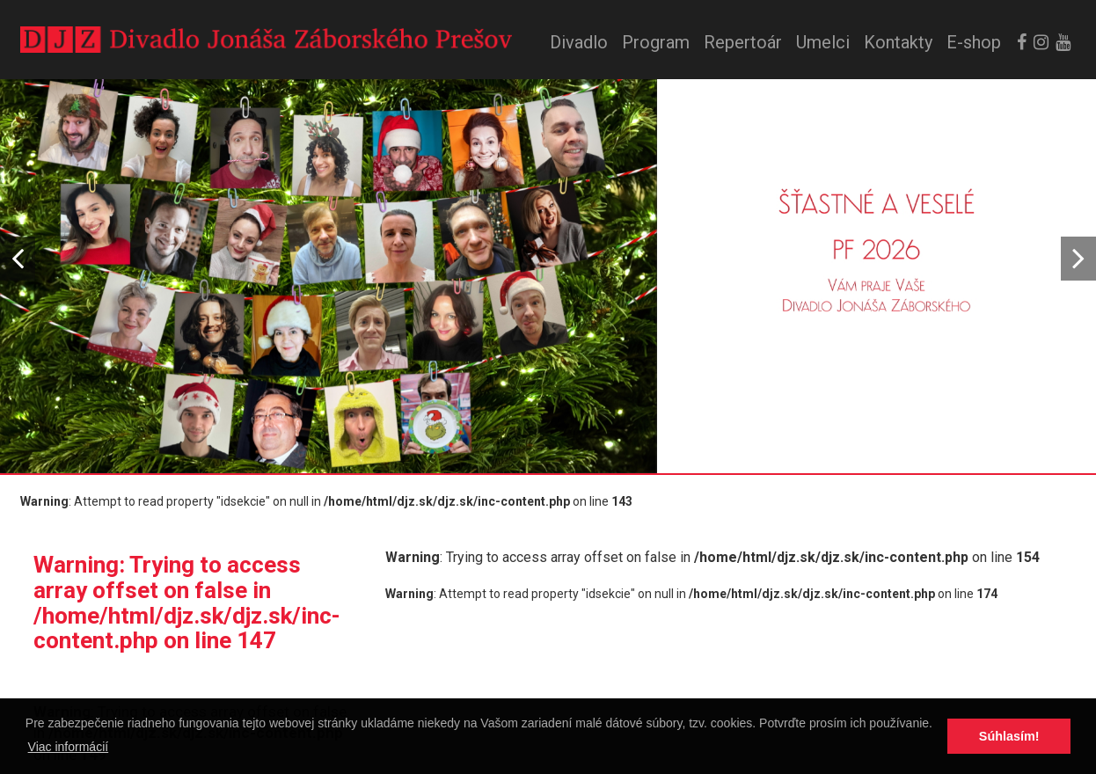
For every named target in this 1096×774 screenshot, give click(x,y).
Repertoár (743, 42)
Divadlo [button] (579, 42)
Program (656, 42)
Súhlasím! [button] (1009, 736)
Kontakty (898, 42)
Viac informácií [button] (68, 747)
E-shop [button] (973, 42)
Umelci (823, 42)
